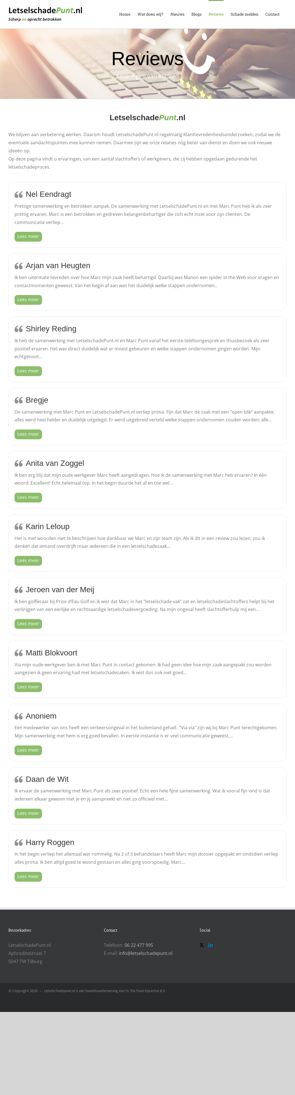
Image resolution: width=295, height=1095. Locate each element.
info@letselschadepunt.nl (145, 953)
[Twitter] (202, 945)
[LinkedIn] (210, 945)
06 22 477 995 (139, 945)
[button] (28, 236)
